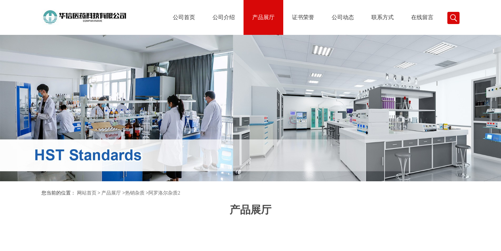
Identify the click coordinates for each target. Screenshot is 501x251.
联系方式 (382, 17)
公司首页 (184, 17)
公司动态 (343, 17)
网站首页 (87, 193)
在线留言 (422, 17)
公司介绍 (224, 17)
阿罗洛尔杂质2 (164, 193)
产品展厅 (263, 17)
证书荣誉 (303, 17)
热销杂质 (135, 193)
